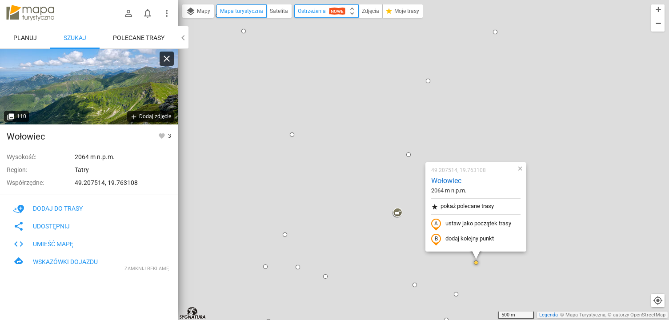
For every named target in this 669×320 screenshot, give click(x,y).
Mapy (198, 11)
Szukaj (75, 37)
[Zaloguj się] (128, 13)
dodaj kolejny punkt (410, 136)
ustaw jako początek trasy (419, 121)
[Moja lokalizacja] (658, 300)
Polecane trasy (138, 37)
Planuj (25, 37)
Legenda (548, 315)
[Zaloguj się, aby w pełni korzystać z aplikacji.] (162, 135)
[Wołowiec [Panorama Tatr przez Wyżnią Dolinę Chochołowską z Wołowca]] (89, 86)
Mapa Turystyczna (585, 315)
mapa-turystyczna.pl (30, 13)
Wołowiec (394, 78)
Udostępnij (41, 226)
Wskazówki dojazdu (55, 261)
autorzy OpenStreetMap (639, 315)
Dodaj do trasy (48, 208)
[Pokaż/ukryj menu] (167, 13)
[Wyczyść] (167, 59)
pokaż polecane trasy (410, 104)
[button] (239, 32)
